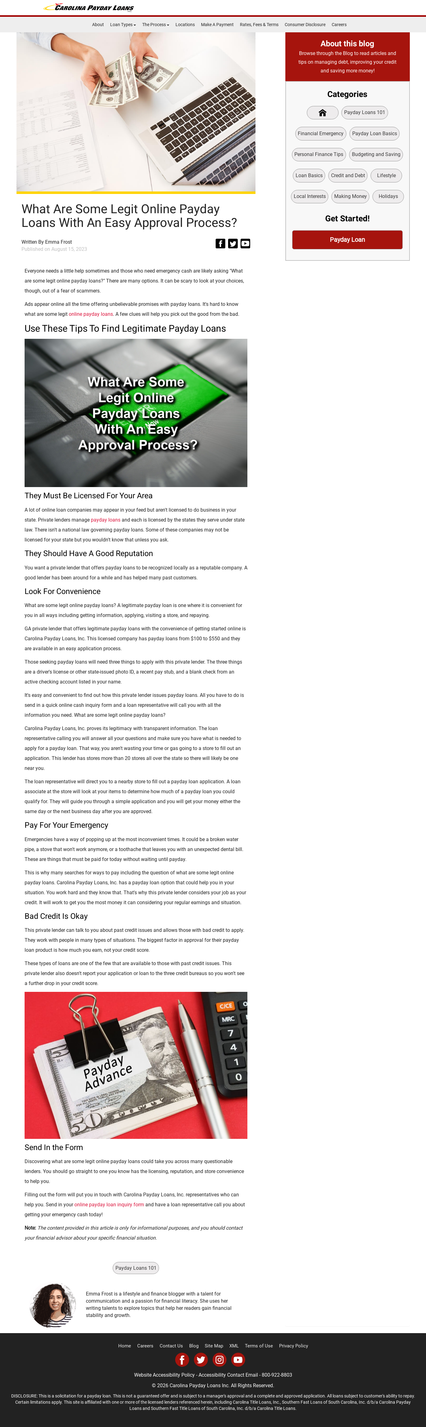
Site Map (214, 1346)
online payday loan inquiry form (109, 1205)
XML (233, 1346)
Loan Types (123, 24)
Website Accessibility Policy (164, 1375)
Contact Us (174, 1346)
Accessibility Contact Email (228, 1375)
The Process (155, 24)
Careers (339, 24)
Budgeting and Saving (376, 155)
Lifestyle (386, 177)
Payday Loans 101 (136, 1268)
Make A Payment (217, 24)
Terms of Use (256, 1346)
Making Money (350, 198)
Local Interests (309, 198)
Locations (185, 24)
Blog (195, 1346)
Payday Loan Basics (374, 134)
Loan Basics (308, 177)
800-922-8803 (277, 1375)
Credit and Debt (348, 177)
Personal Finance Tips (318, 155)
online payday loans (91, 314)
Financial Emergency (321, 134)
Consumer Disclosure (305, 24)
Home (130, 1346)
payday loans (105, 520)
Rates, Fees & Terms (259, 24)
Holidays (388, 198)
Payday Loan (347, 242)
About (98, 24)
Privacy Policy (288, 1346)
